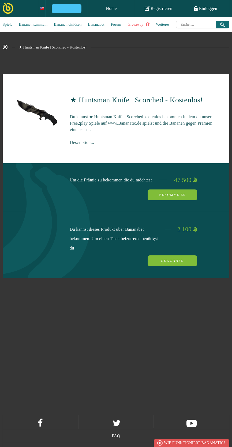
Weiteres (163, 25)
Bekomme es (172, 195)
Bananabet (96, 25)
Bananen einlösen (67, 25)
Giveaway (138, 24)
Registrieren (159, 8)
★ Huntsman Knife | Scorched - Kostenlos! (53, 47)
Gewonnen (172, 261)
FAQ (116, 436)
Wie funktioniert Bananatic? (194, 443)
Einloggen (205, 8)
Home (111, 8)
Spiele (8, 25)
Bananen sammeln (33, 25)
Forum (116, 25)
